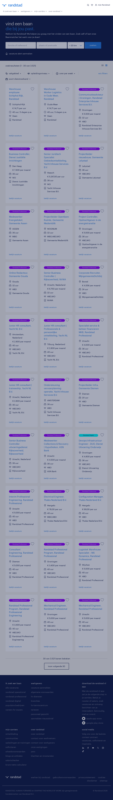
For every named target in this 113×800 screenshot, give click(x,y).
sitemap (103, 780)
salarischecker (12, 760)
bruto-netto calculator (16, 764)
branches (35, 701)
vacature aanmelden (40, 687)
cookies (101, 777)
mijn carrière (40, 11)
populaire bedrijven (15, 705)
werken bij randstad (40, 777)
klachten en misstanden (42, 756)
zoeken (93, 45)
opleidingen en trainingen (18, 742)
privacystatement (86, 777)
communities (12, 738)
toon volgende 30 (56, 666)
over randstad (55, 11)
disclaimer (92, 780)
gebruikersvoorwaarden (64, 777)
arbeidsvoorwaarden (15, 751)
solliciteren (11, 747)
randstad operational (16, 692)
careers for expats (14, 709)
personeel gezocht (40, 714)
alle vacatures (12, 687)
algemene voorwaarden (42, 692)
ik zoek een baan (11, 11)
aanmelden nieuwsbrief (42, 718)
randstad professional (16, 696)
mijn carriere (12, 729)
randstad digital (13, 701)
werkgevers (27, 11)
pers (33, 751)
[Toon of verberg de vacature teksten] (104, 65)
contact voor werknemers (43, 738)
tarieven (35, 709)
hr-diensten (36, 696)
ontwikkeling (12, 734)
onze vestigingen (39, 747)
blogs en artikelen (14, 756)
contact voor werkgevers (43, 742)
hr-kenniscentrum (39, 705)
